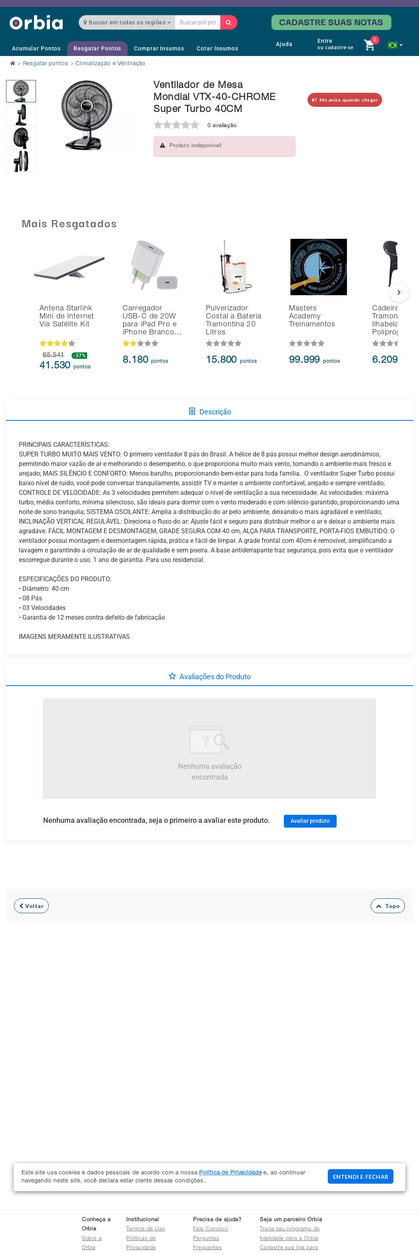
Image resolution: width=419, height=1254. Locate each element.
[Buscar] (228, 22)
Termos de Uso (145, 1229)
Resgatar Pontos (97, 48)
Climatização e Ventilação (111, 64)
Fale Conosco (210, 1229)
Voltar (31, 905)
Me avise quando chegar (345, 100)
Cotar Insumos (217, 48)
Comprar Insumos (159, 48)
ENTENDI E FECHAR (360, 1176)
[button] (395, 45)
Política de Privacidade (230, 1173)
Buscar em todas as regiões (127, 22)
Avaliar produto (310, 821)
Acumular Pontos (36, 48)
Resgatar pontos (45, 64)
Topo (388, 905)
